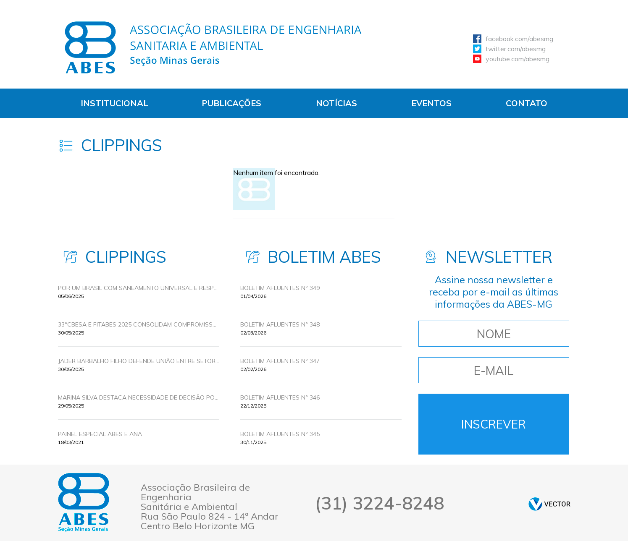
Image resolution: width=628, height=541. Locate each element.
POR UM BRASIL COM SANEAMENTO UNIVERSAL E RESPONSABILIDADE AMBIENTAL (138, 288)
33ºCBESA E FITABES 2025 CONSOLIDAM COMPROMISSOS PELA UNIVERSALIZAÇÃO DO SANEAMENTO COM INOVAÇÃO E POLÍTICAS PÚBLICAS (138, 324)
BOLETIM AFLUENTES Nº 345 (280, 434)
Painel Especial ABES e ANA (100, 434)
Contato (526, 103)
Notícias (336, 103)
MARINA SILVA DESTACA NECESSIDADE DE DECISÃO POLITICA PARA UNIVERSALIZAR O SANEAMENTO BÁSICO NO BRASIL (138, 397)
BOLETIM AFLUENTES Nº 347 (280, 361)
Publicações (231, 103)
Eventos (431, 103)
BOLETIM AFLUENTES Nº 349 (280, 288)
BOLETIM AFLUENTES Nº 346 (280, 397)
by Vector (549, 504)
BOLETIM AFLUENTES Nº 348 (280, 324)
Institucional (114, 103)
